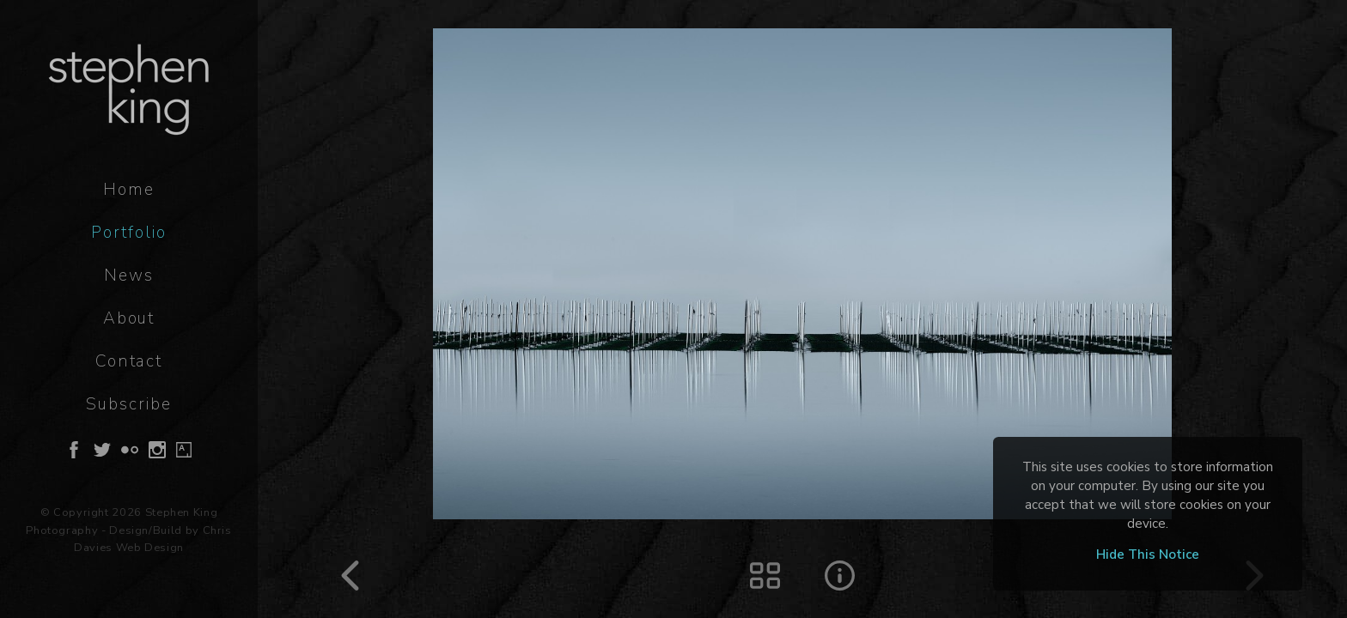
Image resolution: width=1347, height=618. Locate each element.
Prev (350, 575)
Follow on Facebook (73, 449)
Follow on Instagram (157, 449)
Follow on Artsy (183, 449)
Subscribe (128, 404)
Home (129, 190)
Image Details (840, 575)
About (129, 318)
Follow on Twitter (102, 449)
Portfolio (128, 232)
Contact (128, 361)
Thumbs (765, 575)
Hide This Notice (1147, 554)
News (129, 275)
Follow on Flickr (129, 449)
